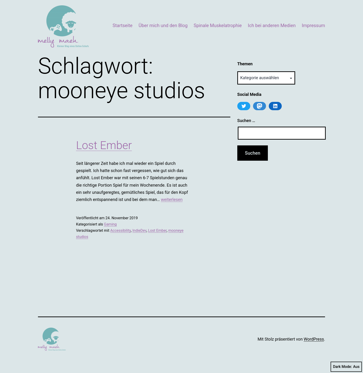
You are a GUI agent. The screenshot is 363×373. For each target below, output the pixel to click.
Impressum (313, 25)
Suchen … (246, 120)
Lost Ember (104, 145)
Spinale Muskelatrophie (218, 25)
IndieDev (139, 230)
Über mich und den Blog (163, 25)
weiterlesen (172, 199)
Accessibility (120, 230)
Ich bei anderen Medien (272, 25)
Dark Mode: (346, 367)
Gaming (110, 224)
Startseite (122, 25)
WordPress (314, 339)
